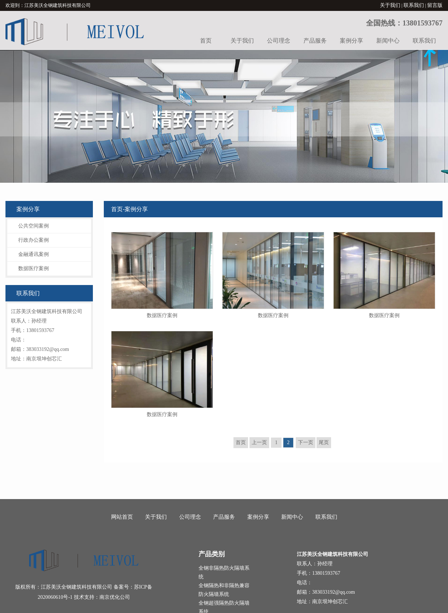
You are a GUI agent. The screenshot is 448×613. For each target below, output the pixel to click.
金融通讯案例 (33, 254)
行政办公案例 (33, 240)
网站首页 (122, 517)
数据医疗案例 (33, 268)
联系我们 (414, 5)
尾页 (324, 442)
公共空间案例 (33, 226)
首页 (206, 40)
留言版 (435, 5)
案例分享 (351, 40)
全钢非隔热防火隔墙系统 (224, 572)
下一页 (305, 442)
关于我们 (390, 5)
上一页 (259, 442)
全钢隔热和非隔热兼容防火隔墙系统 (224, 590)
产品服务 (315, 40)
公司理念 (278, 40)
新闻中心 (388, 40)
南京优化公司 (114, 597)
